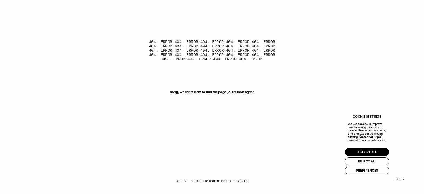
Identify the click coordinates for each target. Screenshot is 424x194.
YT (312, 10)
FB (281, 10)
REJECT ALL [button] (378, 161)
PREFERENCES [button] (378, 172)
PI (328, 10)
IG (265, 10)
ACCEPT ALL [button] (378, 150)
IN (297, 10)
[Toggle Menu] (396, 10)
